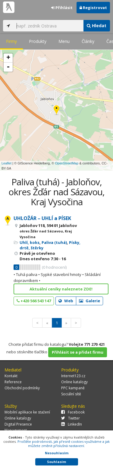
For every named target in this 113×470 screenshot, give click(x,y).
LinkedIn (71, 424)
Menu (64, 41)
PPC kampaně (73, 388)
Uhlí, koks (29, 242)
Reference (13, 381)
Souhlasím (56, 461)
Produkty (37, 41)
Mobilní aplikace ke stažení (27, 412)
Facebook (73, 412)
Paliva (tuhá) (54, 242)
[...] (48, 25)
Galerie (89, 300)
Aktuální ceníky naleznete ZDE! (61, 289)
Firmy (11, 41)
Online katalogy (74, 381)
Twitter (70, 418)
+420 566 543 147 (34, 300)
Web (65, 300)
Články (88, 41)
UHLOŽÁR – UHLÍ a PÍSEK (42, 218)
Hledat (96, 25)
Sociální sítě (71, 394)
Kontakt (11, 375)
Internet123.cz (73, 375)
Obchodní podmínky (22, 388)
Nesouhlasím (56, 453)
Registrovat (93, 7)
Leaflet (6, 163)
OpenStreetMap (66, 163)
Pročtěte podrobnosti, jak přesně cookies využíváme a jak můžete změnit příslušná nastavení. (63, 443)
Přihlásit (62, 7)
